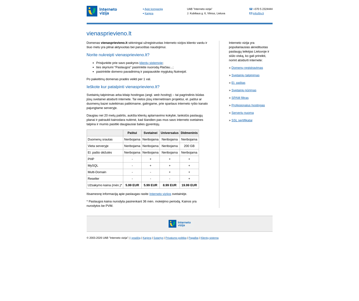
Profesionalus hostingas (248, 105)
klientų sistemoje (151, 63)
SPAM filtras (240, 98)
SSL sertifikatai (241, 120)
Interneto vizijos (160, 194)
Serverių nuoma (242, 113)
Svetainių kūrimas (243, 90)
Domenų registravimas (247, 67)
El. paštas (238, 83)
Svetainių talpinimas (245, 75)
